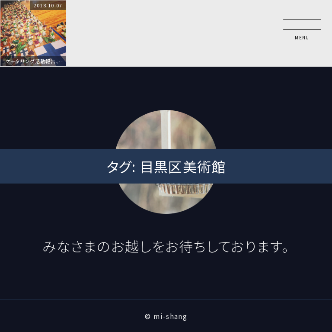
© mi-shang (166, 316)
